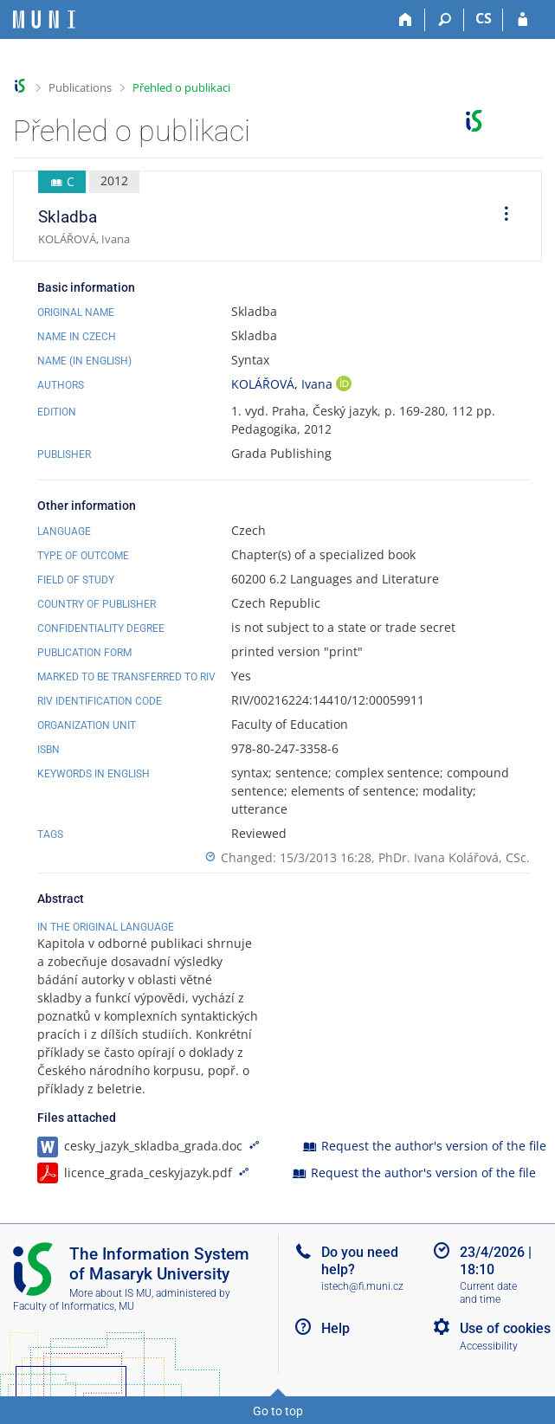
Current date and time (488, 1292)
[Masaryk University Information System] (44, 19)
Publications (80, 87)
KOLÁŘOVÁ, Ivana (283, 384)
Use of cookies (505, 1328)
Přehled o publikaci (181, 87)
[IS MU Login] (522, 20)
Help (335, 1328)
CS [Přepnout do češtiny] (483, 18)
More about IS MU (110, 1293)
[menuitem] (500, 216)
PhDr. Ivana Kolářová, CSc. (454, 857)
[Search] (444, 20)
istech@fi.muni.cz (362, 1286)
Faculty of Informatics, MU (73, 1306)
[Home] (405, 20)
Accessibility (489, 1346)
